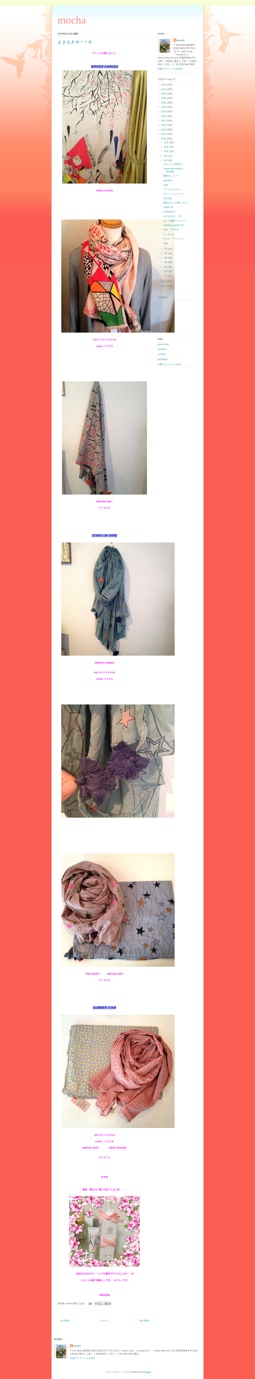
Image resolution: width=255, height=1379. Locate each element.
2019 (164, 111)
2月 (166, 271)
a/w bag (167, 198)
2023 (164, 93)
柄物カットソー (171, 176)
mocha (72, 20)
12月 (166, 142)
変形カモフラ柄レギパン (176, 202)
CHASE (162, 354)
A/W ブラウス (171, 229)
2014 (164, 134)
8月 (166, 160)
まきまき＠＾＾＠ (172, 216)
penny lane (163, 344)
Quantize (162, 349)
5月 (166, 257)
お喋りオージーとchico (169, 364)
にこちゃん (169, 234)
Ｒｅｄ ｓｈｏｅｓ (173, 238)
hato (165, 243)
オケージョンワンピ (173, 194)
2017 (164, 120)
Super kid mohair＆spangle (173, 170)
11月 (166, 147)
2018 (164, 116)
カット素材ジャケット (174, 220)
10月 (166, 151)
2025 (164, 84)
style (165, 185)
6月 (166, 253)
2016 (164, 125)
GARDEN (163, 359)
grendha (167, 180)
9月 (166, 156)
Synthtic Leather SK (173, 225)
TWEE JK (168, 207)
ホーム (104, 1320)
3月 (166, 266)
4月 (166, 262)
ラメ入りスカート (172, 189)
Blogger (147, 1372)
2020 (164, 107)
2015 (164, 129)
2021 (164, 102)
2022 (164, 98)
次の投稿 (64, 1320)
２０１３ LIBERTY (173, 164)
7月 (166, 248)
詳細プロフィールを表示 (170, 68)
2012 (164, 281)
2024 (164, 89)
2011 (164, 285)
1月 (166, 275)
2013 (164, 138)
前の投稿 (144, 1320)
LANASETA (169, 211)
